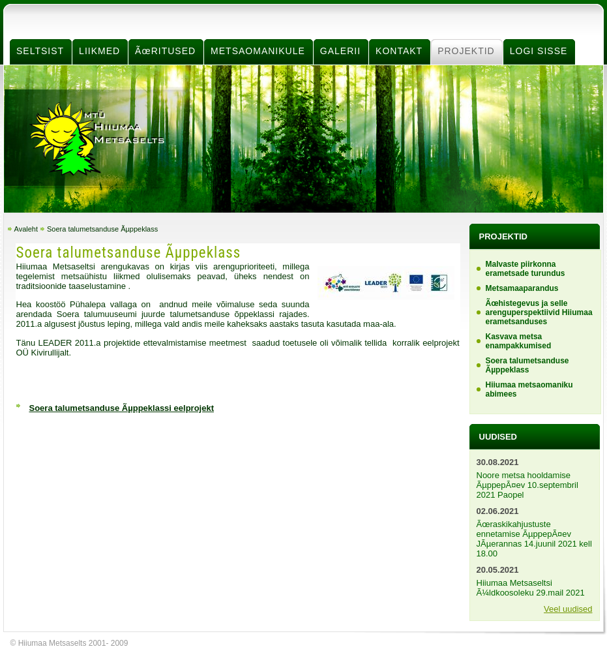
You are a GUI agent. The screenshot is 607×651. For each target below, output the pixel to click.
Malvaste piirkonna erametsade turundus (525, 269)
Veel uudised (568, 609)
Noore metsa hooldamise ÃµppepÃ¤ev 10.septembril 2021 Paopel (527, 485)
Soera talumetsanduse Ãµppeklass (102, 229)
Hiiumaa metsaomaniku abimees (529, 389)
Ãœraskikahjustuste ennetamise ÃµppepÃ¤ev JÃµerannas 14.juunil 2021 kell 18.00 (534, 538)
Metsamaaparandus (522, 288)
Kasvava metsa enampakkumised (519, 341)
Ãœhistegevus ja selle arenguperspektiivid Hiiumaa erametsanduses (539, 312)
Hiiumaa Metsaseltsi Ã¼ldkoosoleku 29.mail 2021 (531, 588)
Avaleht (26, 229)
